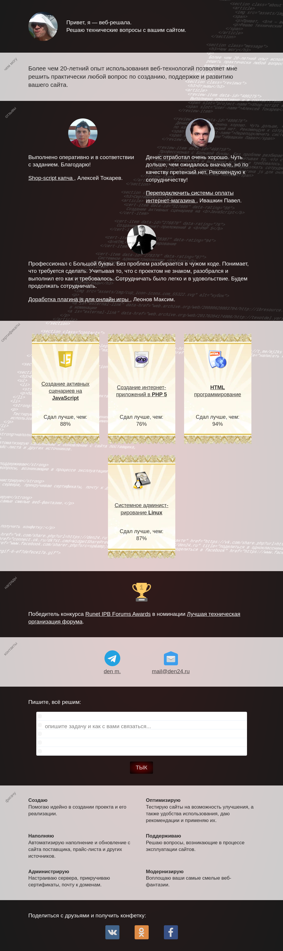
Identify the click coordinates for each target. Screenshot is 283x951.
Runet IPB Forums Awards (118, 614)
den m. (112, 671)
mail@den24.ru (171, 671)
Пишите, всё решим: (137, 727)
